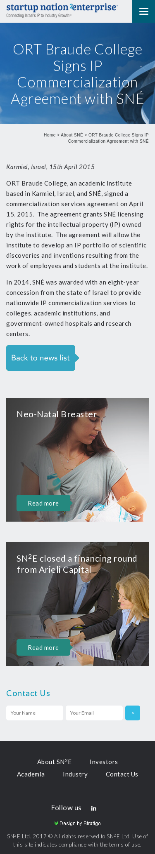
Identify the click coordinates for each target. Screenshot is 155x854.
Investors (104, 761)
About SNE (54, 761)
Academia (31, 774)
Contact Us (122, 774)
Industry (75, 774)
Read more (43, 503)
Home (50, 135)
